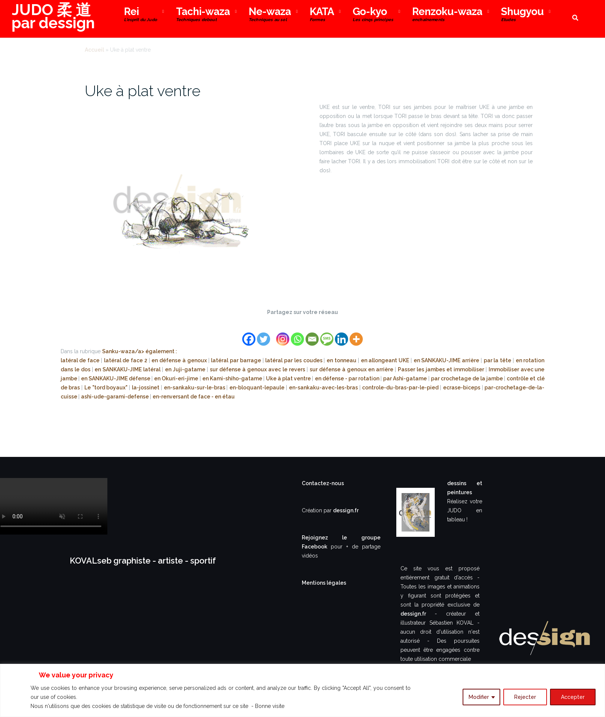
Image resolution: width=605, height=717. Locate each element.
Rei (140, 15)
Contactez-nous (323, 483)
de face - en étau (212, 397)
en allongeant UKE (386, 360)
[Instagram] (282, 334)
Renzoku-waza (447, 15)
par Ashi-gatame (405, 378)
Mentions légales (324, 583)
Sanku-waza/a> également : (139, 351)
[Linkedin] (341, 334)
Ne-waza (270, 15)
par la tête (498, 360)
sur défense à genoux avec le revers (258, 369)
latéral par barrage (236, 360)
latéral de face (81, 360)
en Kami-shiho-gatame (232, 378)
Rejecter (525, 697)
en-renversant (171, 397)
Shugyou (522, 15)
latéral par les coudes (294, 360)
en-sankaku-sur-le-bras (195, 388)
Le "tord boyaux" (106, 388)
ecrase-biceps (462, 388)
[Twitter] (263, 334)
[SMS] (326, 334)
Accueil (94, 50)
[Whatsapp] (297, 334)
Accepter (573, 697)
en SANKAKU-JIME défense (116, 378)
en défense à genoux (179, 360)
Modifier (479, 697)
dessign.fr (346, 510)
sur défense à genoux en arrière (352, 369)
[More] (356, 334)
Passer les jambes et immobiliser (442, 369)
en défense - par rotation (348, 378)
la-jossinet (146, 388)
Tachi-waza (203, 15)
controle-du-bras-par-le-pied (401, 388)
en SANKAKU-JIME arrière (447, 360)
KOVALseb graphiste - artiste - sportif (143, 560)
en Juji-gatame (186, 369)
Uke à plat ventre (142, 91)
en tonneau (342, 360)
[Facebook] (248, 334)
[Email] (312, 334)
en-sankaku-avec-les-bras (324, 388)
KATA (322, 15)
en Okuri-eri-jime (176, 378)
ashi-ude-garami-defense (115, 397)
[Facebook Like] (274, 330)
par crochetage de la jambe (467, 378)
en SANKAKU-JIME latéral (128, 369)
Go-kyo (373, 15)
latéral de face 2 (126, 360)
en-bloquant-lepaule (257, 388)
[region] (302, 690)
